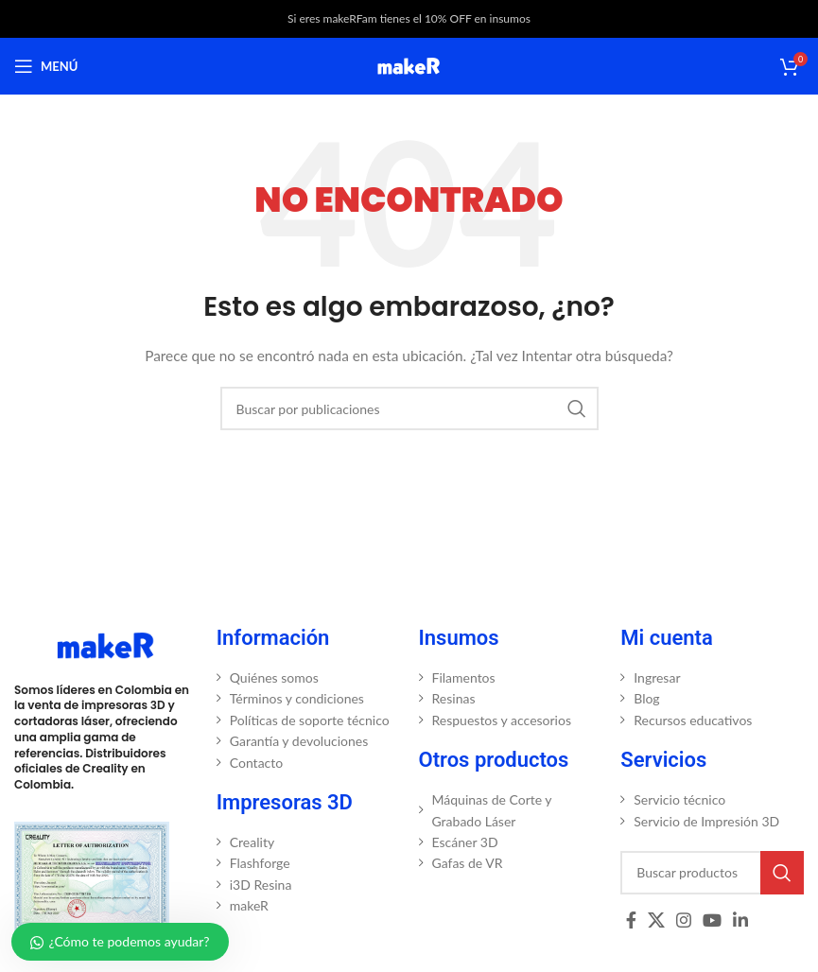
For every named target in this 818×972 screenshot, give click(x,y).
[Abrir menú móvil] (46, 66)
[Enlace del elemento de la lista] (308, 678)
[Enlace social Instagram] (683, 920)
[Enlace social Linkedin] (740, 920)
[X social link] (656, 920)
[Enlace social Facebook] (631, 920)
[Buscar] (409, 408)
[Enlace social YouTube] (712, 920)
